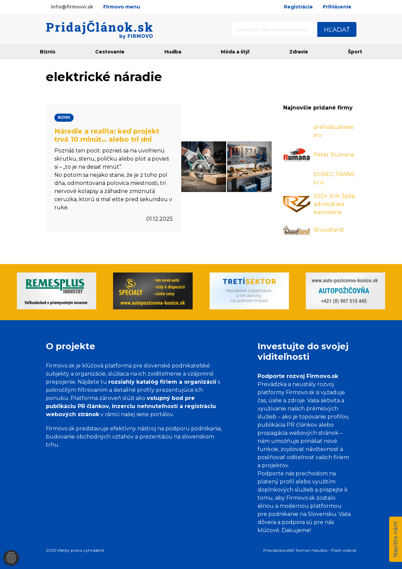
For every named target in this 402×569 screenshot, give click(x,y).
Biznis (47, 52)
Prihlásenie (337, 7)
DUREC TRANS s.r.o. (334, 178)
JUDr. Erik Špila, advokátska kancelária (334, 204)
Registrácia (298, 7)
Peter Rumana (334, 154)
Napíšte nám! (395, 539)
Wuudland (329, 230)
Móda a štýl (235, 52)
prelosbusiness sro (333, 131)
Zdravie (298, 52)
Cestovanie (110, 52)
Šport (355, 52)
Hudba (172, 52)
